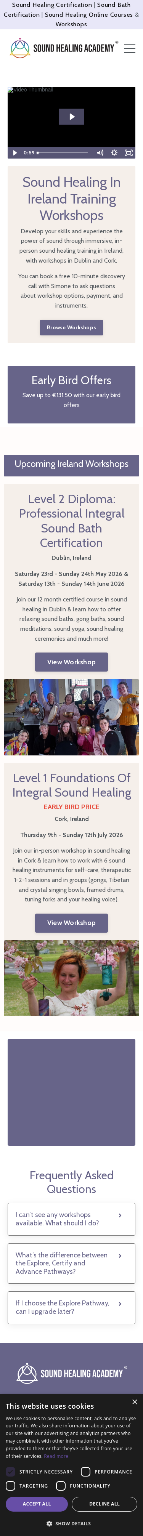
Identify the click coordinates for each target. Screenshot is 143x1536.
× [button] (134, 1402)
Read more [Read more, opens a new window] (56, 1456)
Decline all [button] (104, 1504)
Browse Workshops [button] (71, 327)
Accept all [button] (37, 1504)
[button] (71, 1523)
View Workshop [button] (71, 662)
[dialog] (71, 1465)
